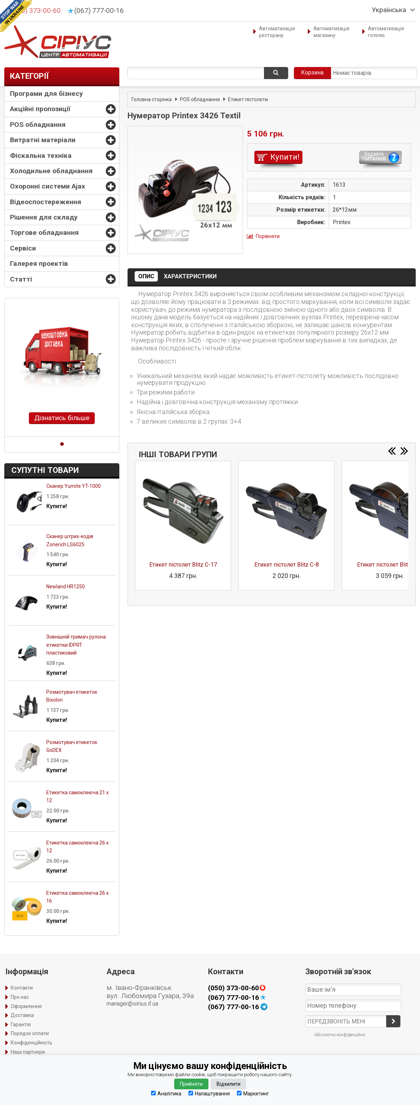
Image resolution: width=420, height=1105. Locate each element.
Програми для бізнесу (46, 93)
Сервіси (23, 248)
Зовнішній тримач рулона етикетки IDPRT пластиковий (76, 645)
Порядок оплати (30, 1033)
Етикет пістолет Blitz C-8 (286, 564)
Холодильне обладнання (51, 171)
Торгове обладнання (44, 232)
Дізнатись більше (61, 418)
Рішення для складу (44, 217)
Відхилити (228, 1084)
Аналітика (166, 1093)
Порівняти (268, 236)
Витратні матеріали (43, 140)
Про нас (20, 997)
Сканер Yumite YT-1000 (73, 486)
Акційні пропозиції (40, 109)
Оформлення (26, 1006)
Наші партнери (28, 1052)
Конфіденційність (31, 1042)
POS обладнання (38, 124)
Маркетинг (253, 1093)
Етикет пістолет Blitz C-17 (183, 564)
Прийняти (191, 1084)
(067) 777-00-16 (99, 11)
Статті (21, 279)
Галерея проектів (39, 263)
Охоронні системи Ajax (47, 186)
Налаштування (209, 1093)
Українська (389, 10)
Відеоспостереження (45, 202)
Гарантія (21, 1024)
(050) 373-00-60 (36, 11)
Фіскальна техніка (41, 155)
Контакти (22, 988)
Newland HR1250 (65, 586)
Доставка (22, 1015)
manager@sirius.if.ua (132, 1003)
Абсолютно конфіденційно (339, 1034)
